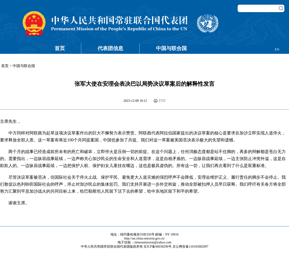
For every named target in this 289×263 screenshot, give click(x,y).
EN (277, 49)
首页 (60, 48)
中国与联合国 (171, 48)
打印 (162, 100)
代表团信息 (110, 48)
